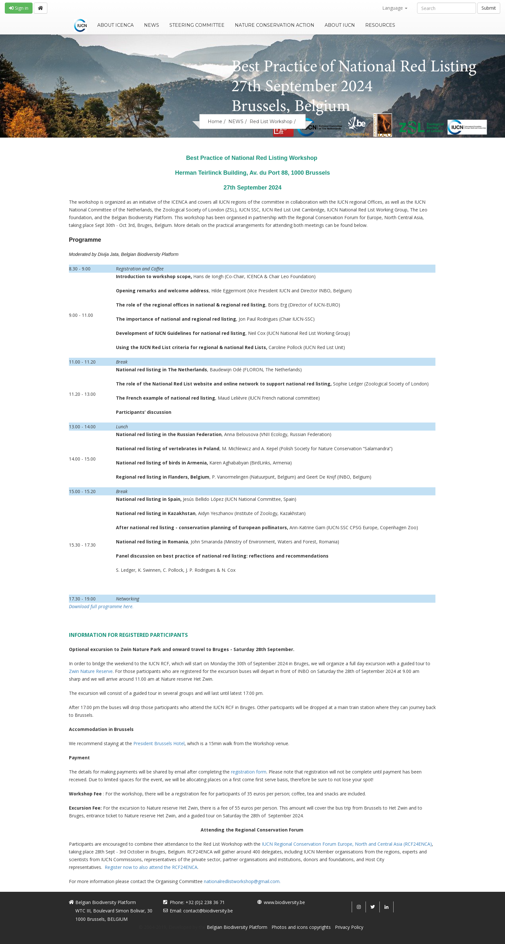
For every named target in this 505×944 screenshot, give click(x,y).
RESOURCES (380, 25)
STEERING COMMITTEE (196, 25)
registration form (248, 772)
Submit (488, 8)
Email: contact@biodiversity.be (201, 911)
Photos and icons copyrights (301, 927)
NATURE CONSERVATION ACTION (274, 25)
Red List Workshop (271, 121)
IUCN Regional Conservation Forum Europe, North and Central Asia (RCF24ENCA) (347, 844)
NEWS (151, 25)
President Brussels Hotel (159, 743)
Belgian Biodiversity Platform (237, 927)
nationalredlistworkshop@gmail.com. (242, 881)
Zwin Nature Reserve (91, 671)
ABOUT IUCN (340, 25)
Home (215, 121)
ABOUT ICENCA (115, 25)
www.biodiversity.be (284, 902)
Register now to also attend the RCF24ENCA (151, 867)
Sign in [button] (18, 8)
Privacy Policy (349, 927)
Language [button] (394, 8)
